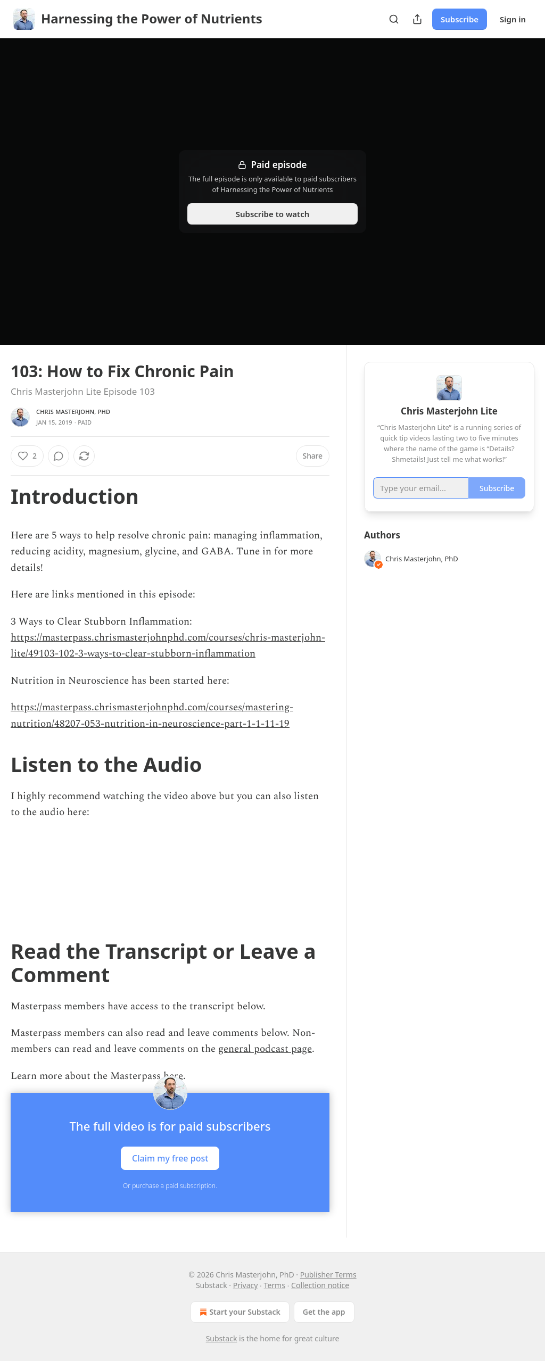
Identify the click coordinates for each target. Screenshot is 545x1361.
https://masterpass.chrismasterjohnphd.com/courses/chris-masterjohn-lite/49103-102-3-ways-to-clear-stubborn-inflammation (168, 645)
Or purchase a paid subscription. (170, 1185)
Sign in (513, 19)
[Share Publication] (417, 19)
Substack (221, 1338)
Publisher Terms (328, 1274)
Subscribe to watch (273, 214)
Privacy (245, 1285)
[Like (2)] (27, 456)
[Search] (393, 19)
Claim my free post (170, 1158)
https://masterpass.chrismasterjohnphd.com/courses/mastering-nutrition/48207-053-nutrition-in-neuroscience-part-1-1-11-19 (152, 715)
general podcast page (265, 1049)
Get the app (324, 1312)
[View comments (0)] (58, 456)
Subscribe (459, 19)
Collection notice (320, 1285)
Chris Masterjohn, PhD (73, 412)
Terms (274, 1285)
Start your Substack (238, 1312)
